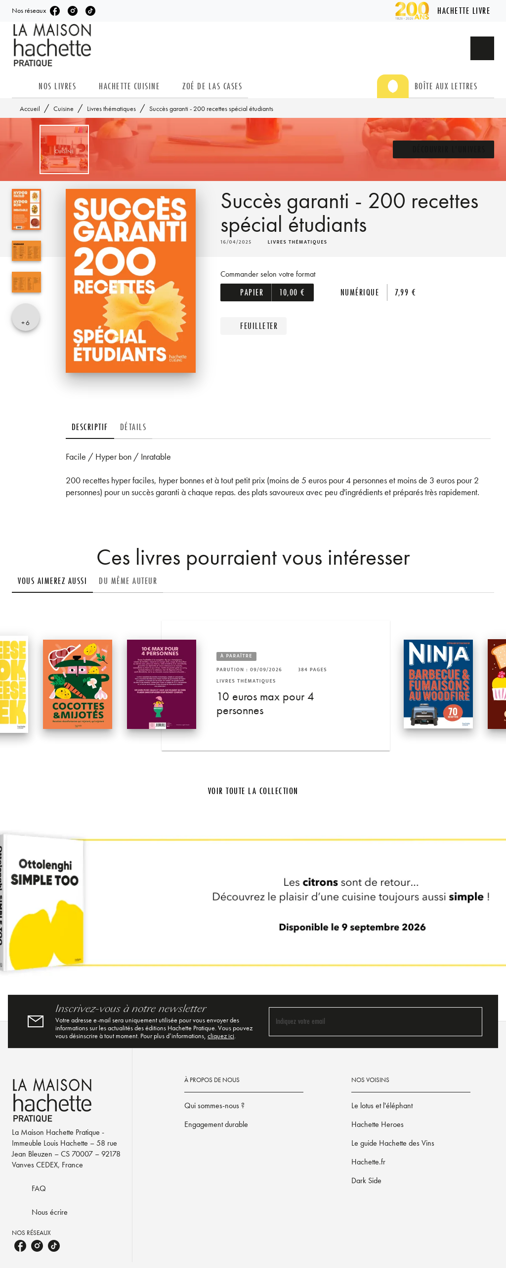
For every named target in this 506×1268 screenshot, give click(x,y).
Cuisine (63, 108)
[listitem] (55, 11)
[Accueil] (53, 45)
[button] (444, 149)
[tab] (22, 86)
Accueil (30, 108)
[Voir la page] (253, 906)
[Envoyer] (470, 1021)
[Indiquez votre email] (363, 1021)
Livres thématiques (111, 108)
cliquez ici (221, 1035)
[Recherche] (482, 48)
